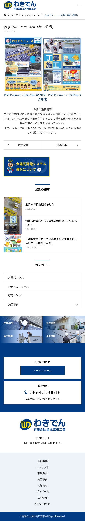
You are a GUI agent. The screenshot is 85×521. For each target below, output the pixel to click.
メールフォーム (42, 370)
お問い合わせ (42, 503)
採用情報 (42, 497)
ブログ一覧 (42, 491)
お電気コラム (16, 277)
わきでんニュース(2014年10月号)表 (25, 95)
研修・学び (14, 295)
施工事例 (13, 304)
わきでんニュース (18, 286)
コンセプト (42, 467)
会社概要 (42, 461)
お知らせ (42, 485)
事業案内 (42, 473)
